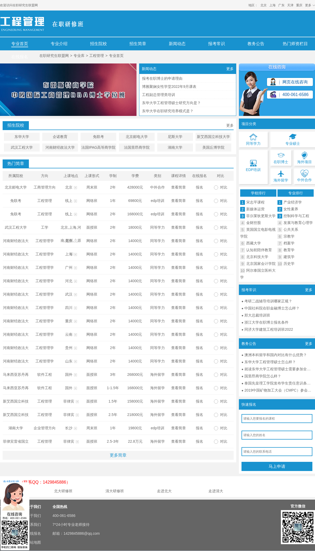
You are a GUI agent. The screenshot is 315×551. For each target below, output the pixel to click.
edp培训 (157, 201)
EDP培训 (253, 165)
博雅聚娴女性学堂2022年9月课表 (169, 86)
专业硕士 (292, 139)
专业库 (79, 56)
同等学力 (157, 227)
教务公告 (256, 43)
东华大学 (21, 137)
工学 (44, 227)
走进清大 (215, 491)
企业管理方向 (45, 428)
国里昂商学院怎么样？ (262, 376)
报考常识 (216, 43)
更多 (230, 69)
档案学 (289, 243)
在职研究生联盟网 (25, 5)
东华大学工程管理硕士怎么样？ (270, 362)
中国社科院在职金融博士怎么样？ (272, 308)
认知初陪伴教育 (259, 250)
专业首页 (19, 43)
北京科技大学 (257, 257)
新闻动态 (177, 43)
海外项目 (304, 157)
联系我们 (33, 524)
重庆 (299, 5)
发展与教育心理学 (298, 223)
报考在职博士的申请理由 (162, 78)
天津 (290, 5)
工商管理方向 (45, 187)
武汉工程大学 (22, 147)
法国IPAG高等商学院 (98, 147)
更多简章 (118, 455)
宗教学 (289, 236)
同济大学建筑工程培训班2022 (268, 329)
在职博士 (281, 157)
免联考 (98, 137)
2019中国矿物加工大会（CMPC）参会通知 (279, 390)
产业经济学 (293, 202)
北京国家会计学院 (261, 263)
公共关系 (291, 229)
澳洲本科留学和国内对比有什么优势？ (275, 355)
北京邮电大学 (137, 137)
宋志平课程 (255, 202)
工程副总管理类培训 (158, 95)
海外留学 (157, 374)
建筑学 (289, 257)
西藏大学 (253, 243)
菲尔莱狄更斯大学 (261, 216)
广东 (281, 5)
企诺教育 (60, 137)
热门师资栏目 (295, 43)
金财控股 (253, 223)
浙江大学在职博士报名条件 (266, 322)
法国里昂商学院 (137, 147)
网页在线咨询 (295, 82)
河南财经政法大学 (60, 147)
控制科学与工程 (296, 216)
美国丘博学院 (213, 147)
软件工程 (44, 374)
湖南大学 (175, 147)
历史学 (289, 263)
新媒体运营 (255, 209)
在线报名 (19, 57)
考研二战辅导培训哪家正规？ (268, 301)
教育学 (289, 250)
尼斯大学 (175, 137)
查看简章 (178, 187)
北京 (263, 5)
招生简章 (137, 43)
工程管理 (96, 56)
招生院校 (98, 43)
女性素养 (291, 209)
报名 (199, 187)
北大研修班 (63, 491)
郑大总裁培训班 (257, 315)
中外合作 (157, 187)
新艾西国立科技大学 (213, 137)
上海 (272, 5)
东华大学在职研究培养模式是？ (167, 111)
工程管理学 (44, 241)
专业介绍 (59, 43)
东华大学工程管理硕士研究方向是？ (171, 103)
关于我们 (33, 515)
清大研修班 (115, 491)
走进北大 (164, 491)
